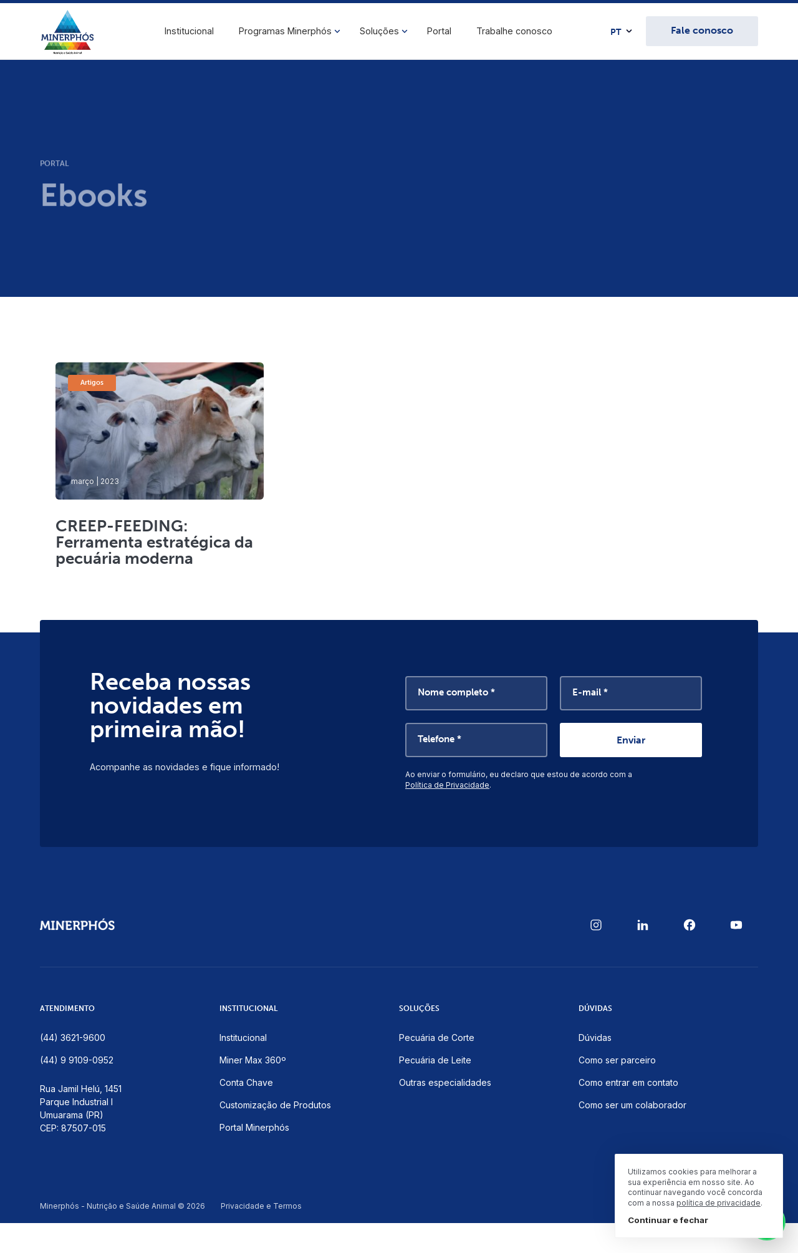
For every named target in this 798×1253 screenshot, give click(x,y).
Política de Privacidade (447, 785)
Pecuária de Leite (435, 1060)
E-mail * (590, 692)
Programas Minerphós (285, 31)
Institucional (189, 31)
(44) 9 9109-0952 (76, 1060)
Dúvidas (595, 1037)
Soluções (379, 31)
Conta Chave (246, 1082)
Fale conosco (702, 30)
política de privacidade (718, 1202)
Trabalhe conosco (514, 31)
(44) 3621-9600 (72, 1037)
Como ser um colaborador (632, 1105)
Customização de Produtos (275, 1105)
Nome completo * (456, 692)
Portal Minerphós (254, 1127)
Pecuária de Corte (436, 1037)
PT (615, 32)
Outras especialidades (445, 1082)
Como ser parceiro (617, 1060)
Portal (439, 31)
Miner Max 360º (252, 1060)
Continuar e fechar (668, 1220)
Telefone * (439, 739)
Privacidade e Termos (261, 1206)
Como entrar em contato (628, 1082)
